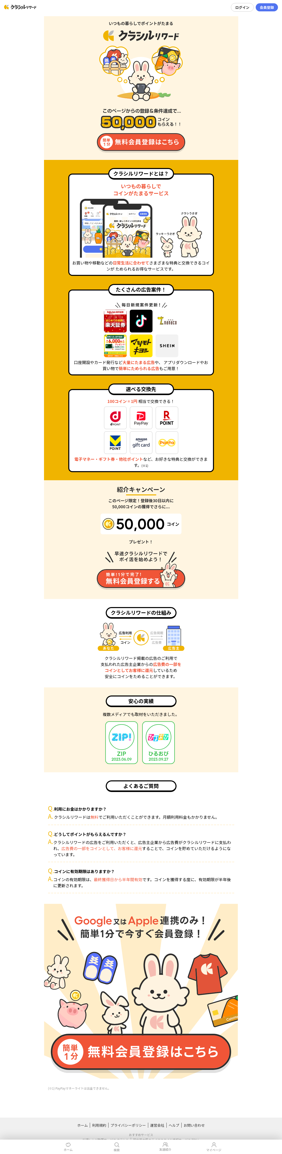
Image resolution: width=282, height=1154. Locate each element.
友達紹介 (165, 1146)
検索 (117, 1147)
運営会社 (157, 1125)
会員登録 (267, 7)
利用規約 (99, 1125)
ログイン (242, 7)
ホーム (82, 1125)
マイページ (214, 1147)
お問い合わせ (194, 1125)
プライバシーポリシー (128, 1125)
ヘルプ (174, 1125)
